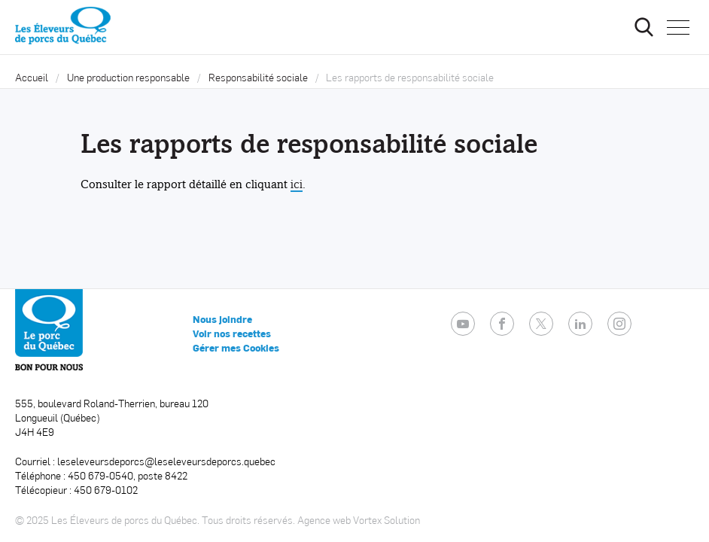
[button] (678, 27)
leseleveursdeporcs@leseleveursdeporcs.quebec (166, 461)
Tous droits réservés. (248, 520)
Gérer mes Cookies (236, 348)
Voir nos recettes (232, 333)
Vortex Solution (386, 520)
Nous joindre (222, 319)
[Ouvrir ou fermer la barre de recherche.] (643, 27)
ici (297, 184)
